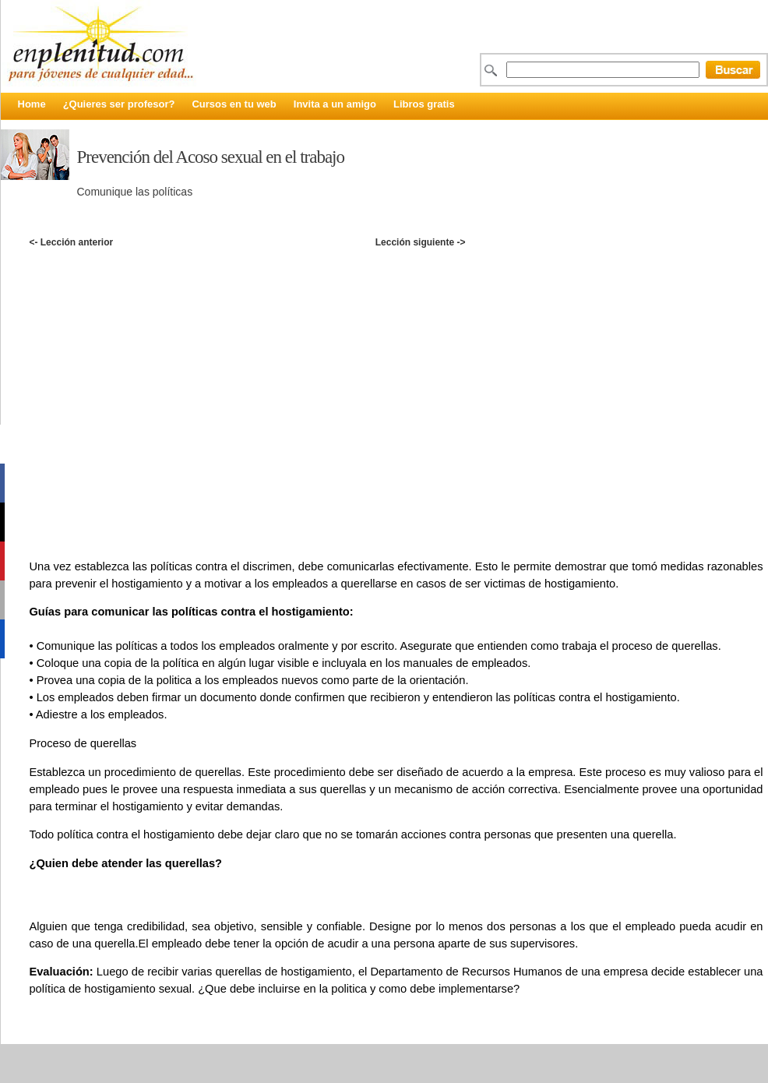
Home (32, 104)
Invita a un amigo (335, 104)
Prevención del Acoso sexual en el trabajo (211, 157)
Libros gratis (424, 104)
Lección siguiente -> (420, 242)
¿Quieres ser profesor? (119, 104)
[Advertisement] (160, 392)
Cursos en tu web (234, 104)
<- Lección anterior (71, 242)
